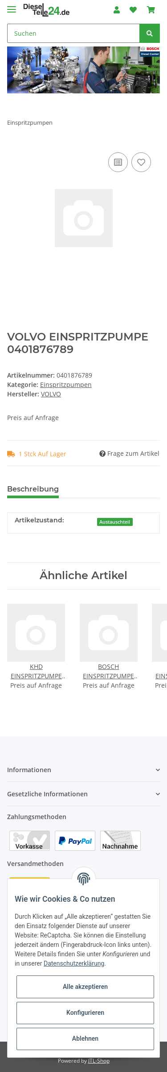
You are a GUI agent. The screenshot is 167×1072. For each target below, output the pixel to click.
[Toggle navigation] (11, 5)
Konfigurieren (85, 1012)
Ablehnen (85, 1038)
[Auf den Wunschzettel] (141, 162)
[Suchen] (73, 33)
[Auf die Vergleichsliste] (118, 162)
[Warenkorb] (151, 10)
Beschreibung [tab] (33, 489)
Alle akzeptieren (85, 986)
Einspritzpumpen (66, 384)
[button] (117, 10)
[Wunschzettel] (133, 10)
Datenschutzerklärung (74, 963)
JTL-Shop (99, 1060)
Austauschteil (114, 522)
